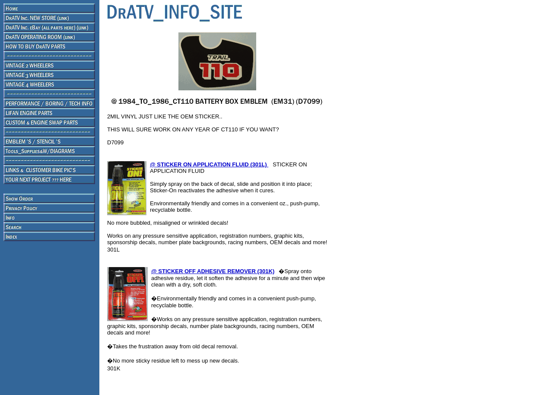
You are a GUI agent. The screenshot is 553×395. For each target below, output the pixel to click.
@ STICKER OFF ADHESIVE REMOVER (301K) (212, 271)
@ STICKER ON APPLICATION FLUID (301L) (209, 164)
